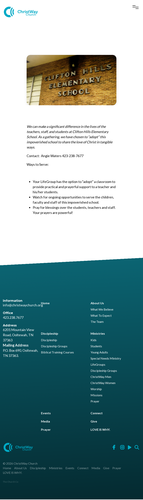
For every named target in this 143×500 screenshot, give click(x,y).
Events (46, 413)
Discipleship (49, 334)
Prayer (95, 402)
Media (45, 422)
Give (94, 422)
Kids (93, 340)
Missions (96, 395)
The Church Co (10, 482)
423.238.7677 (13, 318)
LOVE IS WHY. (100, 430)
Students (96, 346)
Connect (97, 413)
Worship (96, 389)
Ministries (98, 334)
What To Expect (101, 316)
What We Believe (102, 310)
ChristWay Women (103, 383)
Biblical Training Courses (57, 353)
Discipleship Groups (54, 346)
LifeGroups (98, 365)
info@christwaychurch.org (23, 305)
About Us (97, 303)
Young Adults (99, 353)
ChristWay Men (101, 377)
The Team (97, 322)
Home (45, 303)
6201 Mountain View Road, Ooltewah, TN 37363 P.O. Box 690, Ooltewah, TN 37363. (20, 343)
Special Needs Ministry (106, 359)
